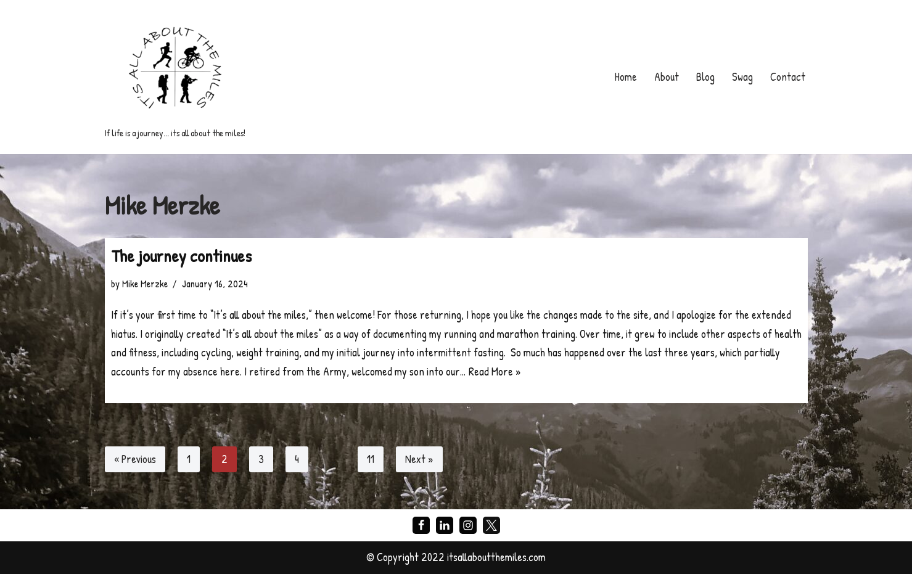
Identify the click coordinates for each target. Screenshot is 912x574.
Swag (742, 76)
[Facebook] (421, 525)
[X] (491, 525)
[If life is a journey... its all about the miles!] (175, 77)
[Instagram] (468, 525)
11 (370, 459)
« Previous (135, 459)
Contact (787, 76)
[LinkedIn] (444, 525)
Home (626, 76)
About (666, 76)
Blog (705, 76)
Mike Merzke (145, 283)
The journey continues (181, 256)
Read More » (495, 371)
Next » (419, 459)
